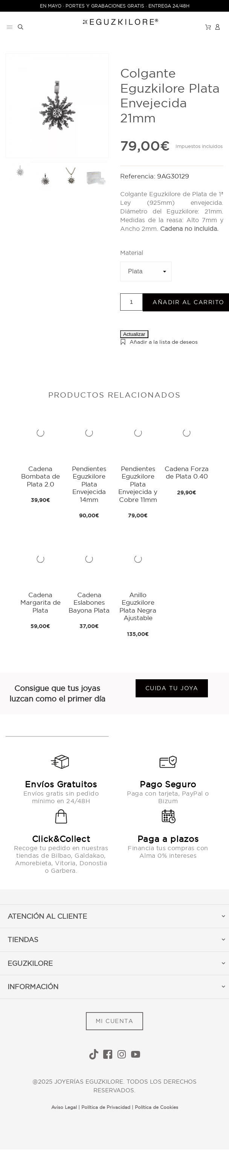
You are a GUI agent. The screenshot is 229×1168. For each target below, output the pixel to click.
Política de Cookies (156, 1107)
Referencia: (138, 176)
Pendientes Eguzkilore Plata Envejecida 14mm (89, 484)
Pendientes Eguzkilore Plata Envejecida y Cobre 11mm (137, 484)
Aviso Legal (64, 1107)
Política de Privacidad (105, 1107)
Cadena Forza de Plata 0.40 (187, 472)
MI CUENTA (115, 1021)
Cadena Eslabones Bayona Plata (89, 602)
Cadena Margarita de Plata (40, 602)
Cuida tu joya (171, 688)
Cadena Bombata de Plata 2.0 (40, 476)
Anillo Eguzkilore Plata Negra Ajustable (137, 606)
